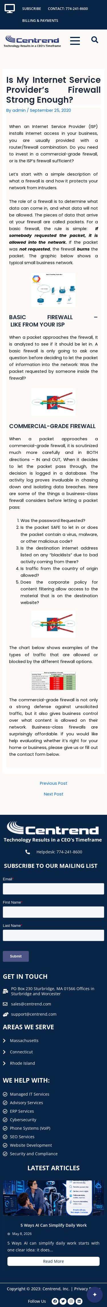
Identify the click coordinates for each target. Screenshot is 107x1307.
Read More (53, 1261)
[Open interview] (95, 1295)
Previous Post (53, 783)
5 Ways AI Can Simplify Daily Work (54, 1225)
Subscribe (31, 8)
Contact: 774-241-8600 (68, 8)
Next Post (53, 794)
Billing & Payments (40, 20)
